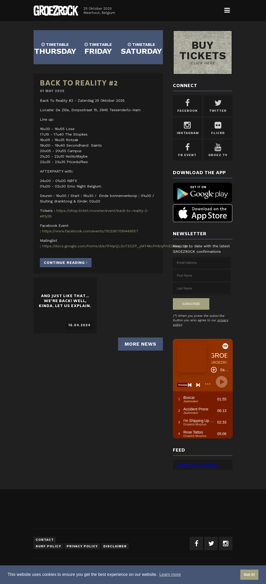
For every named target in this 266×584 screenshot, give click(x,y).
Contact (45, 540)
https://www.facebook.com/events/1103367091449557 (90, 231)
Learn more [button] (170, 574)
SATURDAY (141, 49)
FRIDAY (98, 49)
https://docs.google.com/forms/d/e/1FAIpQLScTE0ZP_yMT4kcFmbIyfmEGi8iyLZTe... (116, 246)
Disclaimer (115, 546)
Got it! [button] (249, 574)
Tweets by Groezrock (197, 464)
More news (140, 344)
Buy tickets (203, 52)
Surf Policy (48, 546)
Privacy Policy (82, 546)
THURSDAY (55, 49)
